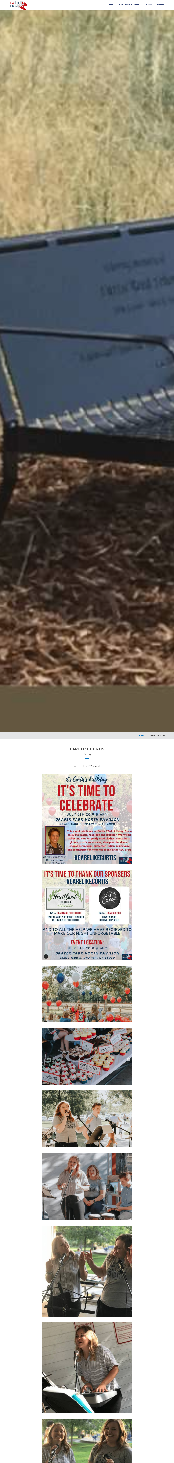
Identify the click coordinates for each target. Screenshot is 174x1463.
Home (110, 5)
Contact (161, 5)
